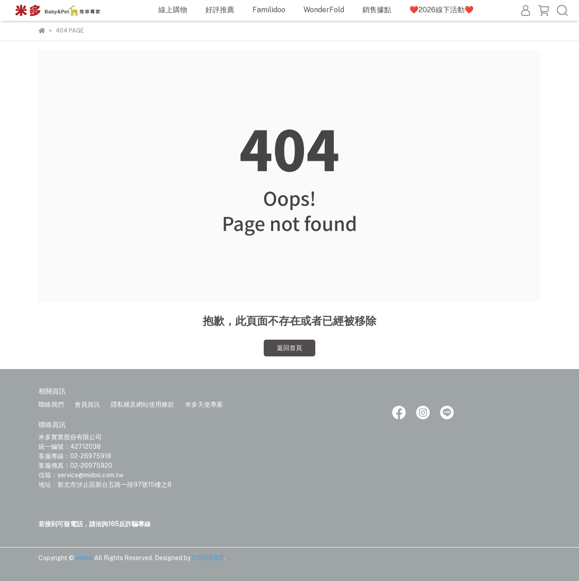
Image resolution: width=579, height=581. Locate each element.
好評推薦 (219, 9)
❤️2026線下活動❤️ (441, 9)
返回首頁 (289, 347)
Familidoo (268, 9)
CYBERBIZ (208, 558)
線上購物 (172, 9)
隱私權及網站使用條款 (142, 404)
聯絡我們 (51, 404)
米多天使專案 (204, 404)
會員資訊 (87, 404)
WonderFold (324, 9)
